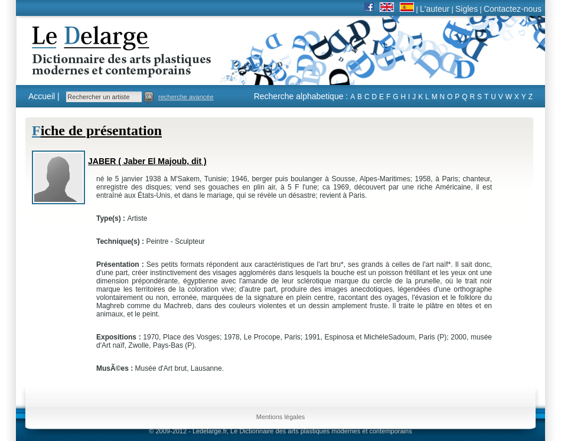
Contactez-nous (513, 9)
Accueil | (44, 96)
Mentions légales (280, 416)
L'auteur (434, 9)
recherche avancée (186, 96)
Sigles (466, 9)
